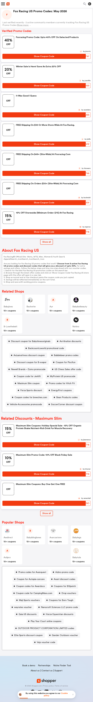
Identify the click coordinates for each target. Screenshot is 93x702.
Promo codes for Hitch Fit (62, 383)
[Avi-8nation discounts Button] (69, 341)
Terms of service (61, 686)
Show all (46, 513)
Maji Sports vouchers (29, 600)
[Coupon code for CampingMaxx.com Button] (33, 593)
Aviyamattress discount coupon (29, 355)
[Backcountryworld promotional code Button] (45, 348)
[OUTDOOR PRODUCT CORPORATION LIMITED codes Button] (45, 628)
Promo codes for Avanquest (32, 572)
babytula (76, 557)
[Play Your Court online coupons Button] (45, 621)
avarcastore (56, 537)
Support (58, 670)
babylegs (76, 537)
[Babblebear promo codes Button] (65, 355)
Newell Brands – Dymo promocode (28, 369)
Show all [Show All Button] (46, 242)
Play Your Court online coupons (46, 621)
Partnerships (44, 665)
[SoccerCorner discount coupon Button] (65, 404)
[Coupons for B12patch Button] (64, 586)
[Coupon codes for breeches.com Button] (29, 397)
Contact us (47, 670)
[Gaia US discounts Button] (27, 614)
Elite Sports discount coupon (28, 635)
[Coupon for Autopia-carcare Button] (30, 579)
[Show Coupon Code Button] (44, 56)
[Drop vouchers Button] (67, 593)
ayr (51, 306)
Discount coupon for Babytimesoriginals (30, 341)
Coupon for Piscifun (65, 362)
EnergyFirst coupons (61, 390)
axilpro (7, 557)
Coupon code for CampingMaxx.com (34, 593)
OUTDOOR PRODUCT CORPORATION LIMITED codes (46, 628)
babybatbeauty (79, 306)
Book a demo (28, 665)
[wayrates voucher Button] (22, 607)
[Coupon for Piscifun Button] (65, 362)
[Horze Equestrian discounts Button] (59, 614)
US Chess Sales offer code (68, 369)
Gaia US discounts (28, 614)
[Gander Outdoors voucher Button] (64, 635)
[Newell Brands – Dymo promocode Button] (27, 369)
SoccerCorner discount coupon (66, 404)
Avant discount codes (64, 579)
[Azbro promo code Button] (63, 572)
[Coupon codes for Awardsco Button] (29, 586)
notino (75, 326)
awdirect (8, 537)
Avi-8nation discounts (70, 341)
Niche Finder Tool (62, 665)
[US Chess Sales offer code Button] (66, 369)
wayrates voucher (23, 607)
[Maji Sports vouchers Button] (28, 600)
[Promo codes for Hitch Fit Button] (61, 383)
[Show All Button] (46, 513)
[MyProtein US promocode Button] (62, 376)
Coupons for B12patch (65, 586)
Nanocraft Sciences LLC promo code (59, 607)
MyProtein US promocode (62, 376)
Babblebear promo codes (66, 355)
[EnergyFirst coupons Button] (60, 390)
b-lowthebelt (10, 326)
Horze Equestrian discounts (59, 614)
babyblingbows (34, 537)
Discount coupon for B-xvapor (31, 362)
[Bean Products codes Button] (66, 397)
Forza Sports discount (31, 390)
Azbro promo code (64, 572)
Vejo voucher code (46, 642)
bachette (31, 306)
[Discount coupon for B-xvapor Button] (31, 362)
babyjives (8, 306)
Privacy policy (48, 686)
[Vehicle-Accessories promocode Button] (25, 404)
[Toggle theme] (89, 4)
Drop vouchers (69, 593)
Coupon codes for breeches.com (31, 397)
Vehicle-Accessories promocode (26, 404)
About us (35, 670)
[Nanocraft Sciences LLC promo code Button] (58, 607)
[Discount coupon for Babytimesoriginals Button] (30, 341)
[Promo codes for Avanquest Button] (31, 572)
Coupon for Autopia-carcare (31, 579)
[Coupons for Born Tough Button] (60, 600)
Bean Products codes (67, 397)
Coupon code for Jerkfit (29, 376)
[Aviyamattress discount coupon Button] (28, 355)
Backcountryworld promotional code (46, 348)
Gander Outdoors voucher (65, 635)
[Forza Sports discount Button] (30, 390)
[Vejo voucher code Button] (45, 642)
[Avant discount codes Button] (64, 579)
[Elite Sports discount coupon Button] (27, 635)
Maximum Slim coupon (28, 383)
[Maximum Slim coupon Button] (27, 383)
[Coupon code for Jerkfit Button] (28, 376)
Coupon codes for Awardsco (30, 586)
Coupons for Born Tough (61, 600)
